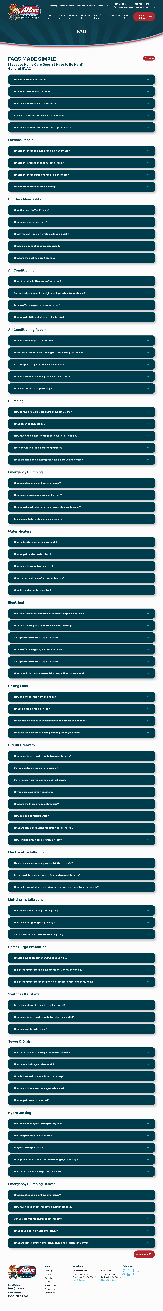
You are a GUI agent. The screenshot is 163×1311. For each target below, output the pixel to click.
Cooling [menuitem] (62, 16)
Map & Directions (80, 1280)
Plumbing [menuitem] (73, 16)
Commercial (50, 1289)
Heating (48, 1271)
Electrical (49, 1282)
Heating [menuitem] (51, 16)
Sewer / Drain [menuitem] (97, 16)
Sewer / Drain (50, 1285)
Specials (81, 6)
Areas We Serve (67, 6)
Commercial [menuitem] (115, 16)
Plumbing (49, 1278)
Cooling (48, 1274)
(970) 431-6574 (123, 7)
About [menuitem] (126, 16)
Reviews (91, 6)
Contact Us (102, 6)
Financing (52, 6)
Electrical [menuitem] (85, 16)
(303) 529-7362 (144, 7)
